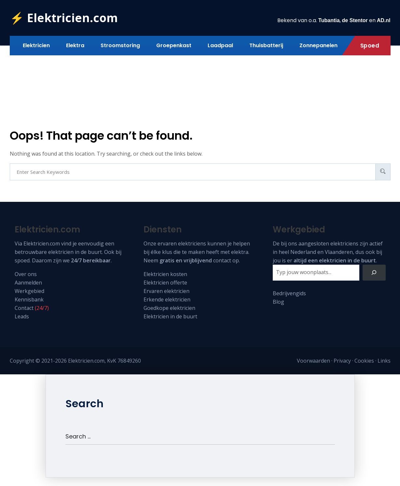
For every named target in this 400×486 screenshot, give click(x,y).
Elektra (75, 45)
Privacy (342, 360)
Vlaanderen (339, 252)
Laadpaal (220, 45)
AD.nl (384, 20)
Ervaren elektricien (166, 291)
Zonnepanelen (318, 45)
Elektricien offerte (165, 282)
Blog (278, 301)
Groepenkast (173, 45)
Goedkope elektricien (169, 308)
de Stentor (355, 20)
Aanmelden (28, 282)
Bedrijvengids (289, 293)
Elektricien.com (41, 243)
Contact (24, 308)
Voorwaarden (313, 360)
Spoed (369, 45)
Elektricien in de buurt (170, 316)
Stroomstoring (120, 45)
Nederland (303, 252)
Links (384, 360)
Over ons (26, 274)
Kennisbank (29, 299)
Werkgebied (29, 291)
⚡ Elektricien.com (64, 17)
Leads (22, 316)
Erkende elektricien (167, 299)
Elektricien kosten (165, 274)
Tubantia (328, 20)
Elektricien (36, 45)
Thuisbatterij (266, 45)
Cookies (364, 360)
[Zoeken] (374, 273)
